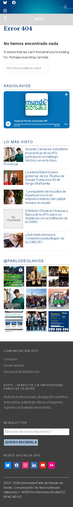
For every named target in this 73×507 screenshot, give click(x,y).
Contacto (10, 359)
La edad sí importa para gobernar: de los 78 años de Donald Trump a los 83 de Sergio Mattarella (44, 177)
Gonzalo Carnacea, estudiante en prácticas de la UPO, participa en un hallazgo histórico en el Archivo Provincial (36, 156)
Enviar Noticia (14, 365)
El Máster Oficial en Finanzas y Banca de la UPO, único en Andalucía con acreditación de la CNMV (46, 216)
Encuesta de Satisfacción (22, 372)
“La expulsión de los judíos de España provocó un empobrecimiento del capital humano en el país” (45, 197)
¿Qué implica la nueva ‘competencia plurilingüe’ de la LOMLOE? (44, 238)
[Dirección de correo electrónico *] (36, 431)
